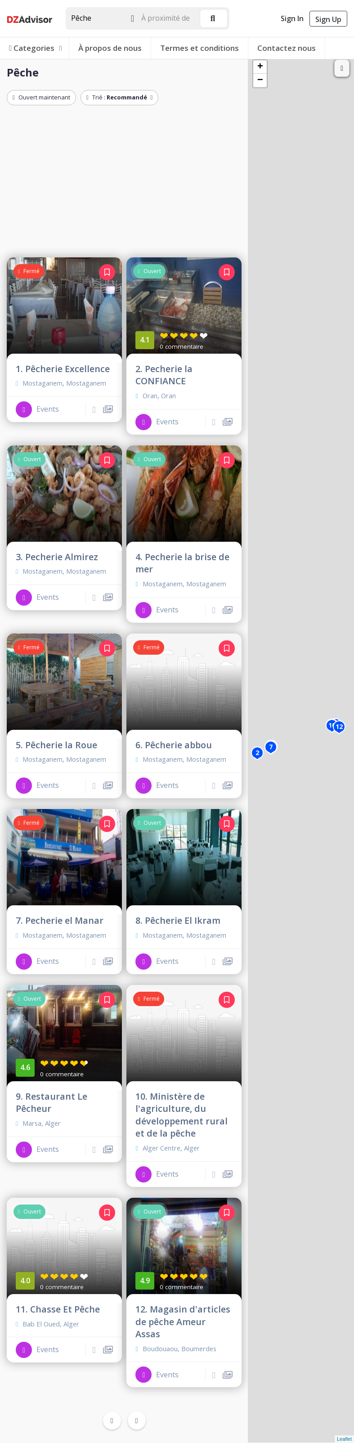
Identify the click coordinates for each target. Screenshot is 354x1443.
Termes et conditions (199, 48)
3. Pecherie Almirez (57, 557)
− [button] (260, 80)
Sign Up (328, 19)
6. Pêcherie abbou (173, 745)
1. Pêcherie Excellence (63, 369)
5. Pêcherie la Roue (56, 745)
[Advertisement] (124, 184)
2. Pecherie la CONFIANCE (164, 375)
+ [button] (260, 67)
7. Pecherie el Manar (59, 920)
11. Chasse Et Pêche (58, 1309)
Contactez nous (286, 48)
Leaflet (344, 1439)
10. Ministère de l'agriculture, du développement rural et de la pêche (181, 1115)
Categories (36, 48)
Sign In (292, 18)
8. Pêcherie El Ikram (177, 920)
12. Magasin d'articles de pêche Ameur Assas (182, 1321)
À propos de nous (110, 48)
